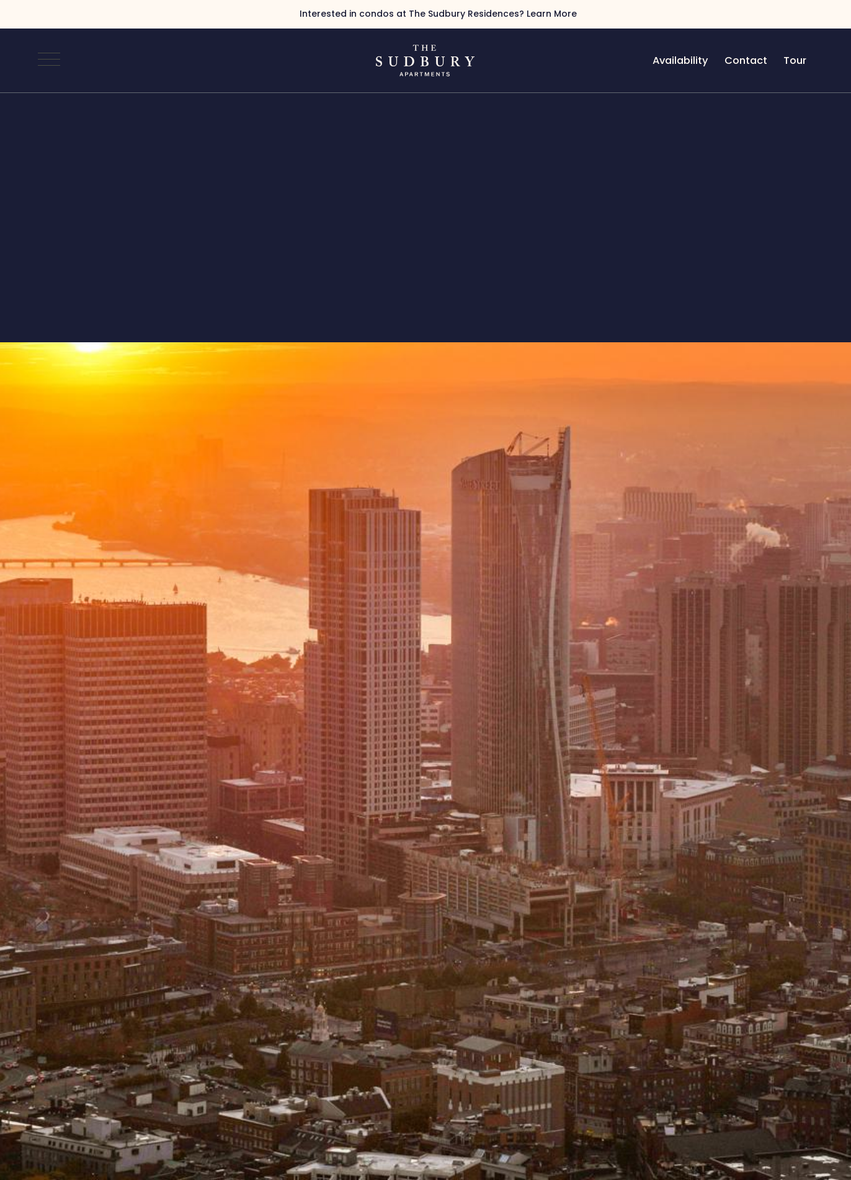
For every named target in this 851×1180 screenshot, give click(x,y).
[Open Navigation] (49, 60)
